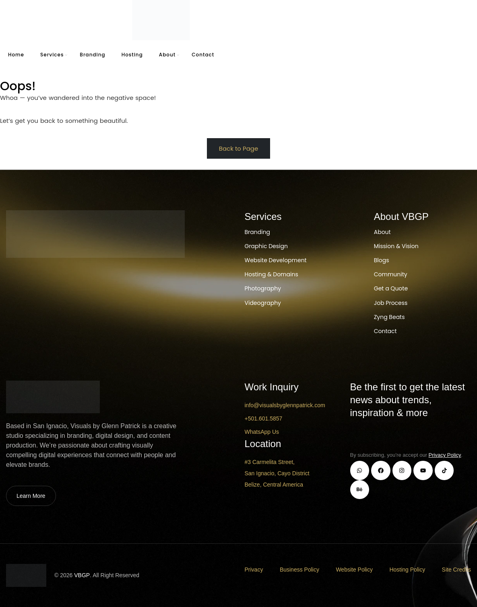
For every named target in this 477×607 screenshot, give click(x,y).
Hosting (132, 54)
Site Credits (456, 569)
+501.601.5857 (264, 418)
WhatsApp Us (262, 432)
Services (52, 54)
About (167, 54)
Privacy (254, 569)
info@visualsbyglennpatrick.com (285, 405)
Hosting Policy (407, 569)
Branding (92, 54)
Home (16, 54)
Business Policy (299, 569)
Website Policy (354, 569)
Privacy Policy (445, 455)
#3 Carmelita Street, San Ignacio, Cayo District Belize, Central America (277, 473)
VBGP (82, 575)
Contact (203, 54)
